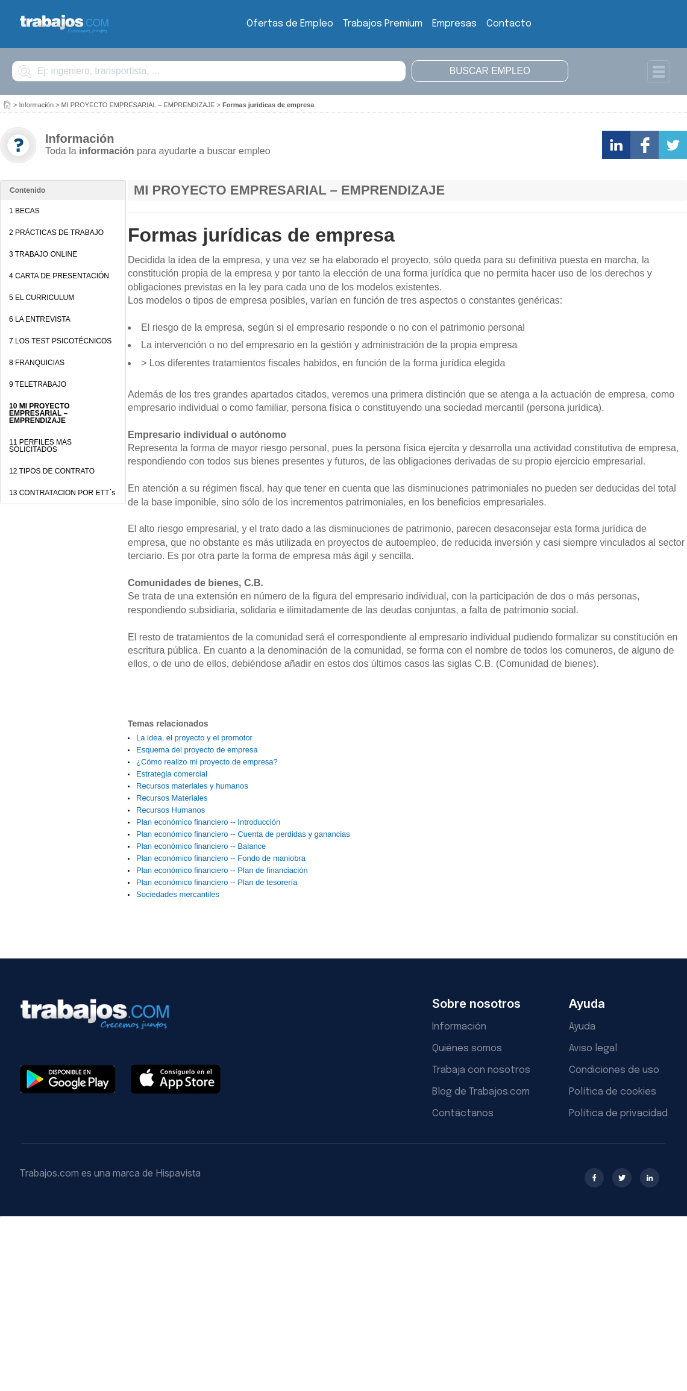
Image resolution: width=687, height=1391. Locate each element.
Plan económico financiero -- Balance (201, 846)
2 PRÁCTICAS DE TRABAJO (56, 232)
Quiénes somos (467, 1048)
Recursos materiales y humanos (192, 785)
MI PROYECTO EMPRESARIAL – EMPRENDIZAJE (138, 104)
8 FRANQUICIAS (36, 362)
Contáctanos (463, 1113)
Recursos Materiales (172, 797)
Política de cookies (612, 1092)
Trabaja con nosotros (481, 1070)
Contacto (509, 24)
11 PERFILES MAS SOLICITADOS (40, 446)
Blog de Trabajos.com (481, 1092)
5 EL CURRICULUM (41, 297)
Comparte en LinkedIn (616, 145)
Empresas (454, 24)
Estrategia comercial (171, 773)
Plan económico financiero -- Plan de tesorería (216, 882)
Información (36, 104)
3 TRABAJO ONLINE (43, 254)
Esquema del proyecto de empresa (197, 749)
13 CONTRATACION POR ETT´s (62, 493)
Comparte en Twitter (673, 145)
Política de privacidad (618, 1113)
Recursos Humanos (170, 809)
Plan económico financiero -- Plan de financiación (222, 870)
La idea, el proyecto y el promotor (194, 737)
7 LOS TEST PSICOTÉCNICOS (60, 341)
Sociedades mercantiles (177, 894)
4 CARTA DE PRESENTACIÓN (59, 276)
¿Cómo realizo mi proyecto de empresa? (207, 761)
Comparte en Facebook (644, 145)
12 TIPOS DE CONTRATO (52, 471)
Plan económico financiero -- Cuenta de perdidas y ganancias (243, 834)
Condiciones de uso (614, 1070)
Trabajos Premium (382, 24)
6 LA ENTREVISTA (40, 319)
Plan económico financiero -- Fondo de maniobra (221, 858)
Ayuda (582, 1027)
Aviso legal (593, 1048)
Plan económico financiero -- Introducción (208, 822)
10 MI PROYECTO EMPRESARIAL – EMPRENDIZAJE (39, 413)
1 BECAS (24, 211)
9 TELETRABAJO (37, 384)
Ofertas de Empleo (289, 24)
